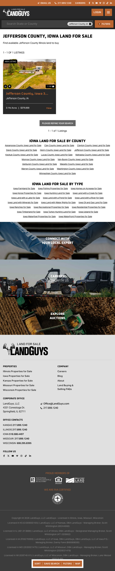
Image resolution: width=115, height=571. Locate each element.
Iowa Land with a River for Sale (89, 197)
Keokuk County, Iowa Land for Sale (21, 154)
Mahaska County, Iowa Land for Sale (92, 154)
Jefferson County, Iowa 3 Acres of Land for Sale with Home (27, 93)
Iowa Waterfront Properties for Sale (75, 216)
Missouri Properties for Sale (18, 385)
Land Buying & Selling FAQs (66, 387)
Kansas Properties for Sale (18, 381)
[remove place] (90, 24)
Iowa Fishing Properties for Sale (53, 188)
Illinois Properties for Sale (17, 371)
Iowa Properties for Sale (16, 376)
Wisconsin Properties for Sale (19, 390)
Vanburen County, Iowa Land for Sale (39, 164)
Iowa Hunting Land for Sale (57, 193)
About (61, 381)
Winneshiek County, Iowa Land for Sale (57, 173)
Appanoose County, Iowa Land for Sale (23, 145)
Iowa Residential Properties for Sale (88, 207)
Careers (62, 371)
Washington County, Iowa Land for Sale (75, 168)
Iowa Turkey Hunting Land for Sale (59, 211)
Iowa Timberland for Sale (28, 211)
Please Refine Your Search (57, 123)
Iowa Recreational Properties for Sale (51, 207)
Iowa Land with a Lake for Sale (25, 197)
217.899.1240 (20, 425)
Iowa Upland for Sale (88, 211)
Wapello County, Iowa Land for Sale (76, 164)
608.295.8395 (24, 443)
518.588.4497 (16, 434)
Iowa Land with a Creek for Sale (87, 193)
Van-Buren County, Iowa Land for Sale (75, 159)
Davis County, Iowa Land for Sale (21, 150)
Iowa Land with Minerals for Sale (23, 202)
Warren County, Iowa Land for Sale (37, 168)
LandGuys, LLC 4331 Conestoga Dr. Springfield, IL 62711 (14, 407)
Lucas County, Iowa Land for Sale (56, 154)
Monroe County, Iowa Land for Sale (38, 159)
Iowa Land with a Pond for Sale (57, 197)
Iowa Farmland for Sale (24, 188)
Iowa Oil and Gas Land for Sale (93, 202)
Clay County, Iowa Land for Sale (59, 145)
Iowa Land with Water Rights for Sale (58, 202)
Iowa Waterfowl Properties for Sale (39, 216)
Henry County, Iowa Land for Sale (55, 150)
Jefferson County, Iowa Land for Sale (91, 150)
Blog (60, 376)
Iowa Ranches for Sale (20, 207)
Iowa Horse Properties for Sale (27, 193)
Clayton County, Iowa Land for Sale (93, 145)
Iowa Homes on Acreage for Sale (86, 188)
